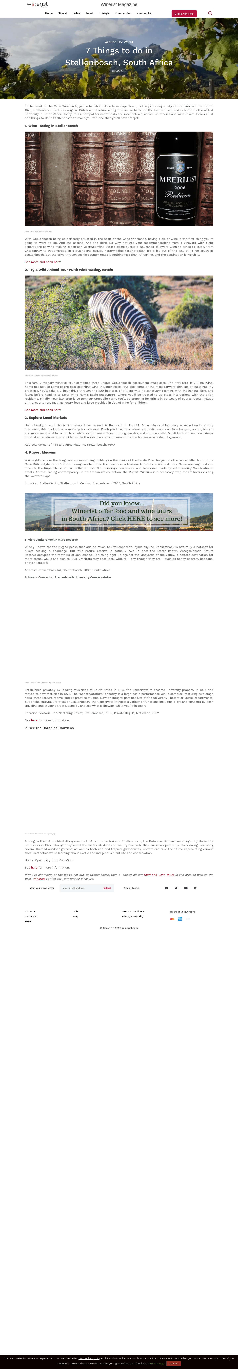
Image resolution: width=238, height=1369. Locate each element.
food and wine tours (159, 1308)
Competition (123, 13)
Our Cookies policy (89, 1358)
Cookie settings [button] (156, 1363)
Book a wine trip (184, 13)
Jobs (76, 1344)
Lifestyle (104, 13)
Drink (76, 13)
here (34, 1059)
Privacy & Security (132, 1349)
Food (89, 13)
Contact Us (144, 13)
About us (30, 1344)
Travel (63, 13)
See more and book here (42, 262)
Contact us (31, 1349)
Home (49, 13)
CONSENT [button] (173, 1363)
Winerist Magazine (119, 4)
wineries (39, 1312)
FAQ (75, 1349)
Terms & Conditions (133, 1344)
